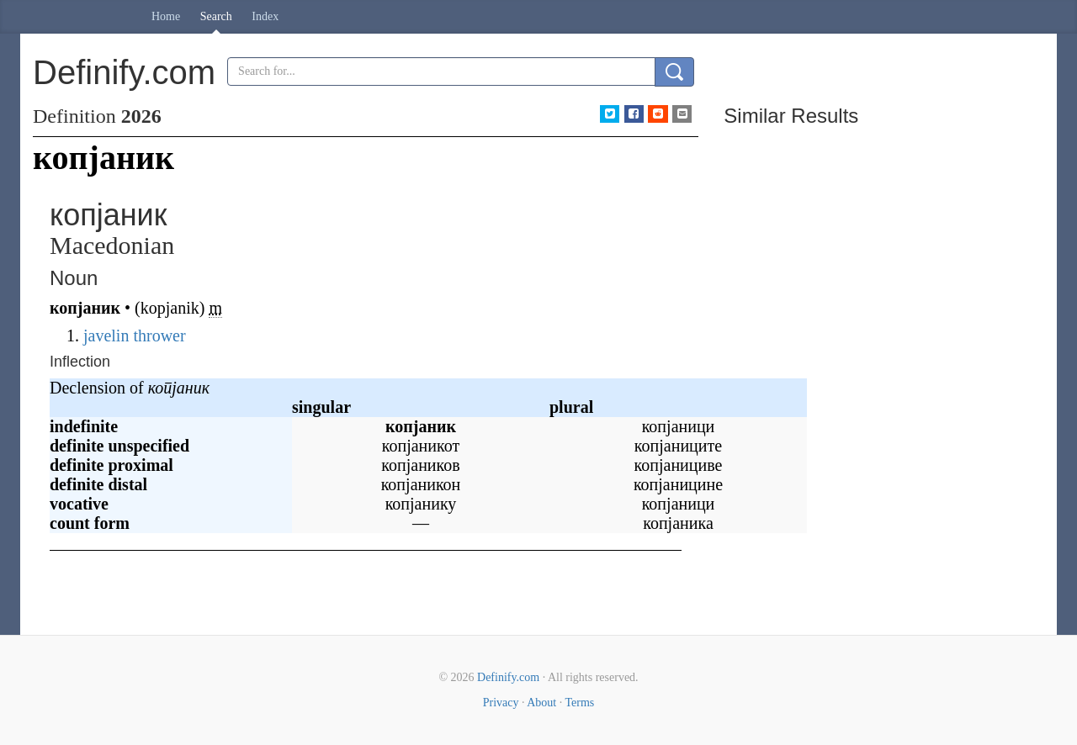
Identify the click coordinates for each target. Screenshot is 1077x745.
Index (265, 16)
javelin (106, 335)
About (541, 702)
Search (216, 16)
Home (165, 16)
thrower (159, 335)
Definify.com (508, 677)
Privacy (501, 702)
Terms (579, 702)
